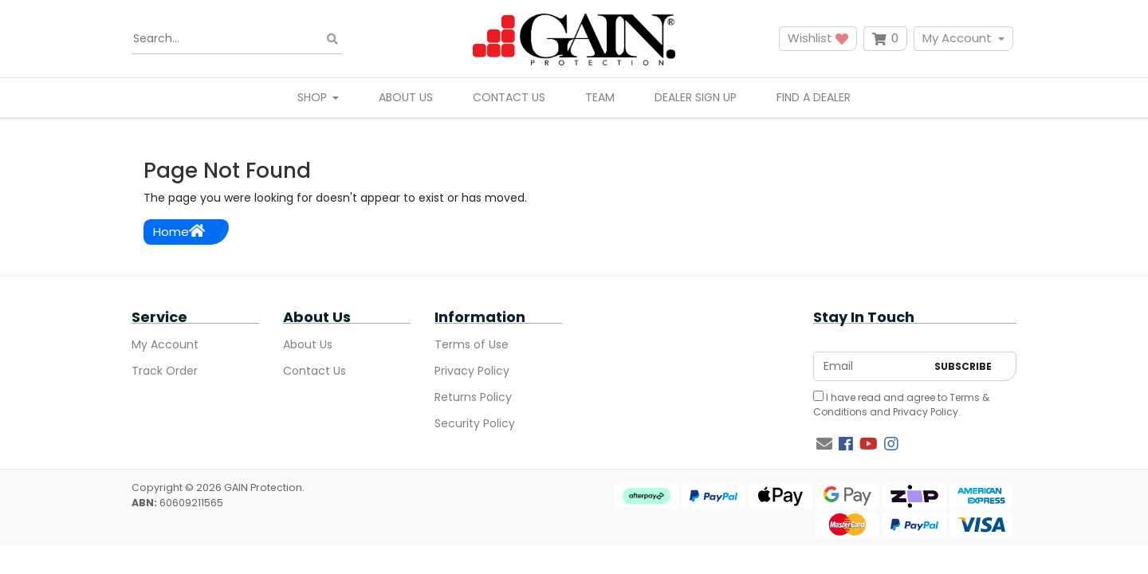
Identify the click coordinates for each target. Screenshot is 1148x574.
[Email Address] (870, 366)
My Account (957, 37)
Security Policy (474, 423)
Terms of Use (471, 344)
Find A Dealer (813, 97)
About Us (406, 97)
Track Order (165, 371)
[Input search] (237, 39)
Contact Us (509, 97)
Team (600, 97)
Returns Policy (473, 397)
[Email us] (824, 444)
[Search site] (332, 38)
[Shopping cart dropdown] (885, 38)
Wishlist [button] (818, 37)
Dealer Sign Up (696, 97)
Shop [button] (313, 97)
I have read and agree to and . (901, 405)
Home (179, 231)
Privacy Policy (471, 371)
